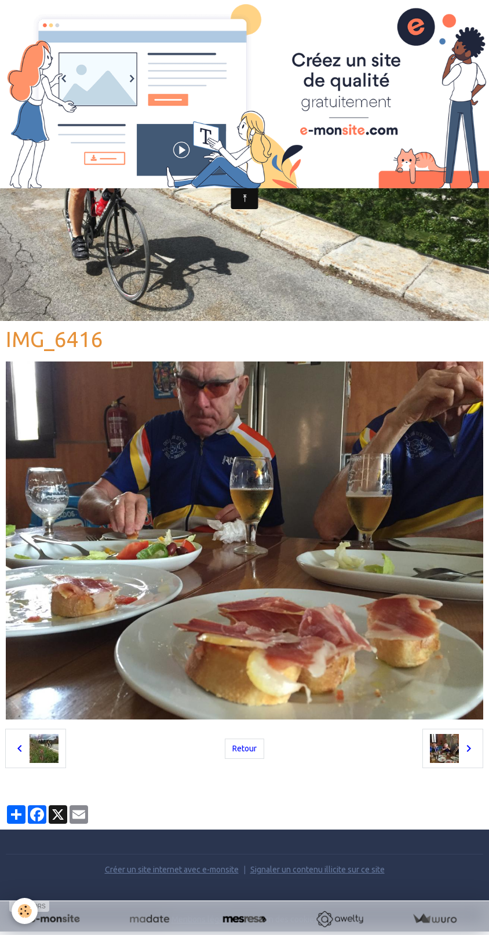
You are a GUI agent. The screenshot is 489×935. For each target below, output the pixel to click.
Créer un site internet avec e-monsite (172, 869)
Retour (244, 748)
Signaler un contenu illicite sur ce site (317, 869)
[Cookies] (25, 911)
